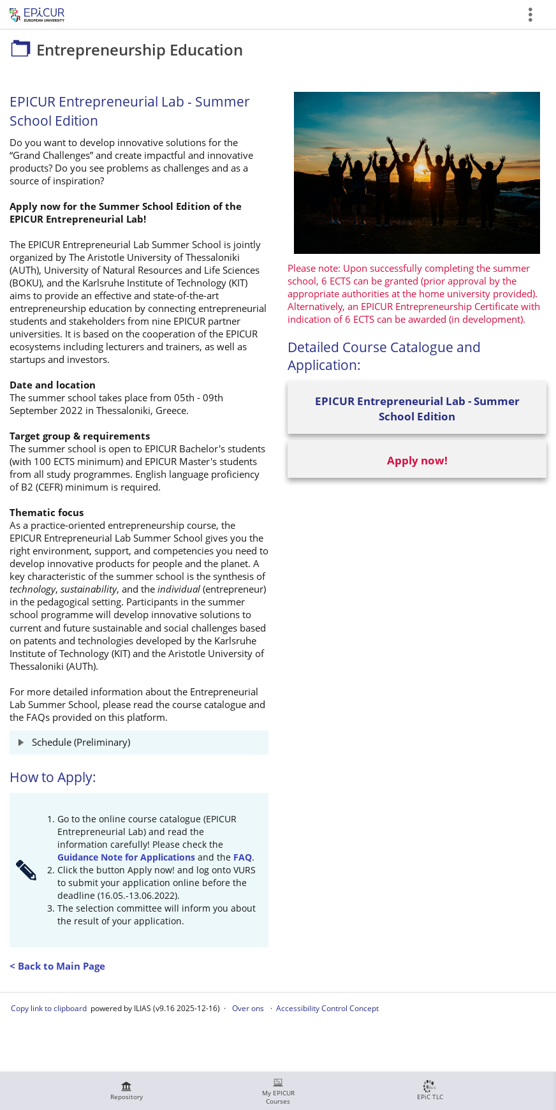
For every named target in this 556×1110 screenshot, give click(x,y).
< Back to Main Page (57, 966)
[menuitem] (126, 1091)
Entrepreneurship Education (296, 14)
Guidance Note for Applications (126, 857)
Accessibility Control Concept (327, 1008)
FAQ (242, 857)
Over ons (248, 1008)
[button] (139, 742)
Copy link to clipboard (49, 1008)
